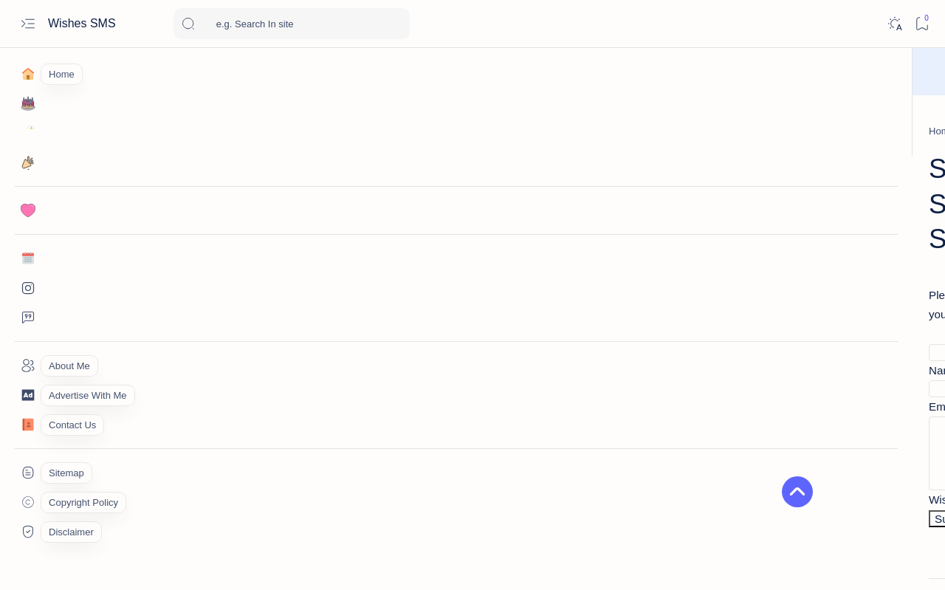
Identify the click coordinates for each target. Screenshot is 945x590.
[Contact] (28, 424)
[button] (856, 560)
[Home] (28, 74)
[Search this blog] (291, 23)
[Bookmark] (922, 24)
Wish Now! (544, 72)
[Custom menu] (28, 472)
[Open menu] (28, 24)
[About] (28, 365)
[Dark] (894, 24)
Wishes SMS (83, 23)
